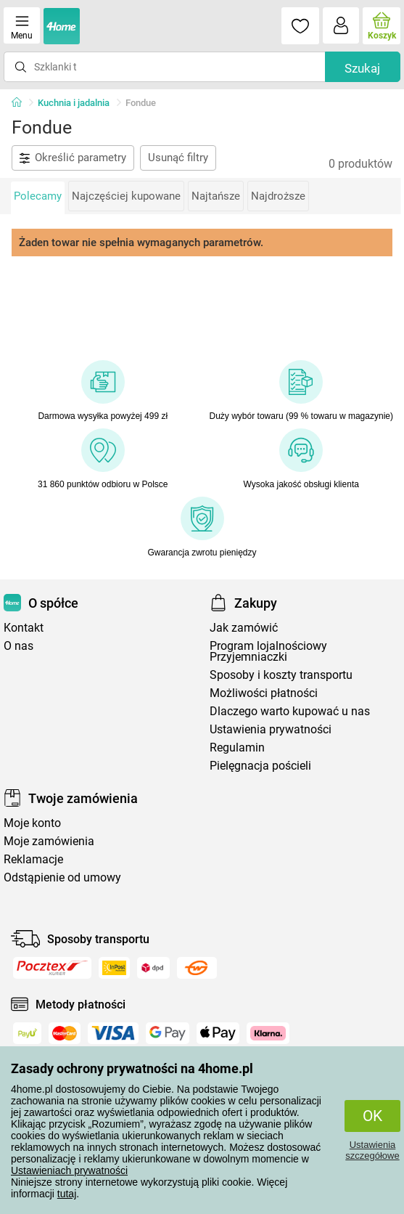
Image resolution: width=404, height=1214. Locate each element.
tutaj (66, 1193)
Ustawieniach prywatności (69, 1170)
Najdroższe (278, 196)
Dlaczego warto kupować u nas (290, 711)
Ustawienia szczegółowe (372, 1150)
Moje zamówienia (49, 841)
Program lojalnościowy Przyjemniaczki (268, 651)
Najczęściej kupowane (126, 196)
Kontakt (24, 627)
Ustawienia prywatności (270, 729)
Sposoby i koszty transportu (281, 674)
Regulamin (237, 747)
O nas (18, 645)
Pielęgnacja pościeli (260, 765)
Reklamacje (33, 859)
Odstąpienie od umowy (62, 877)
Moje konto (32, 823)
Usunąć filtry (178, 157)
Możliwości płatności (264, 693)
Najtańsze (215, 196)
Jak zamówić (244, 627)
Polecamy (38, 196)
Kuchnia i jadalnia (74, 102)
